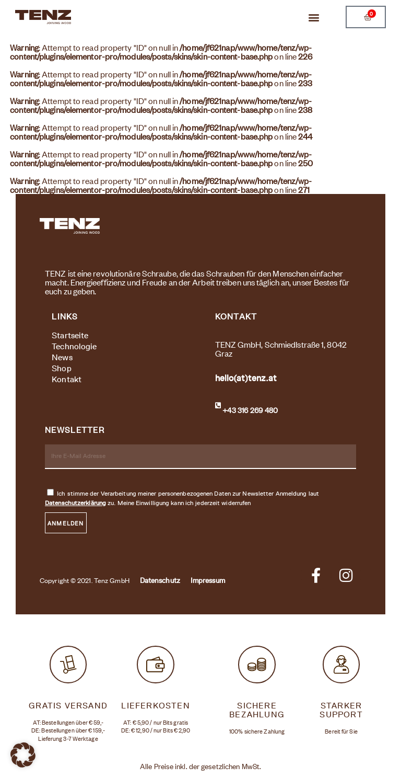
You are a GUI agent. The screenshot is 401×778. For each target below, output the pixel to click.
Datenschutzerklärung (75, 502)
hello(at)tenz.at (246, 378)
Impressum (208, 580)
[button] (312, 17)
